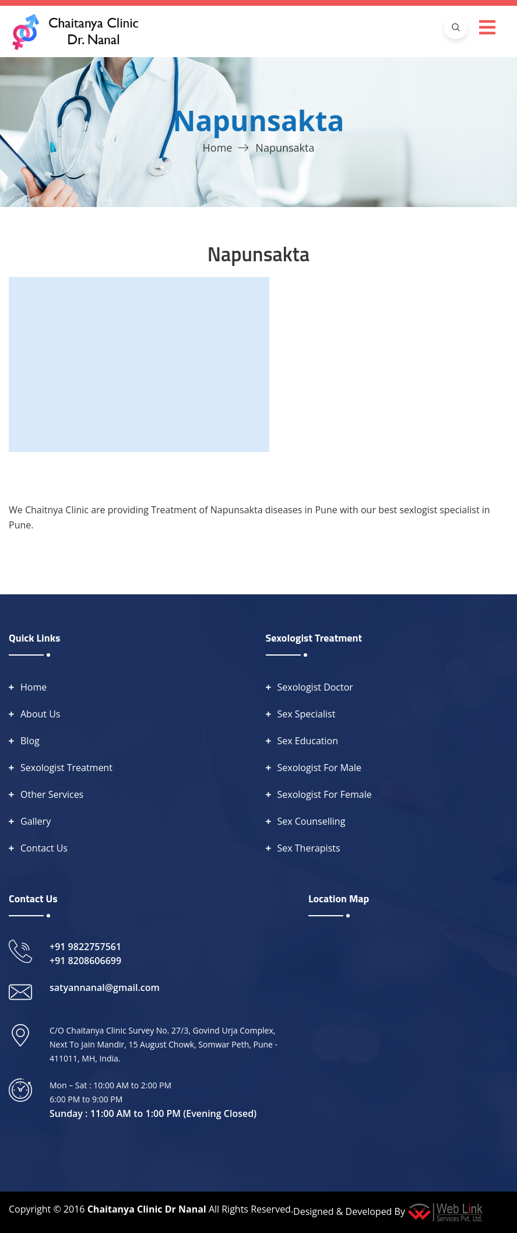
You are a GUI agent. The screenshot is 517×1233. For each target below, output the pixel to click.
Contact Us (44, 848)
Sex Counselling (311, 821)
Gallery (35, 821)
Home (218, 148)
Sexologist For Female (324, 794)
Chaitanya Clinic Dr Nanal (146, 1209)
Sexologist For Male (319, 767)
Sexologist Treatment (66, 767)
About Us (40, 713)
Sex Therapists (308, 848)
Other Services (51, 794)
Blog (30, 740)
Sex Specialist (306, 713)
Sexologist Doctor (315, 687)
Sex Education (308, 740)
